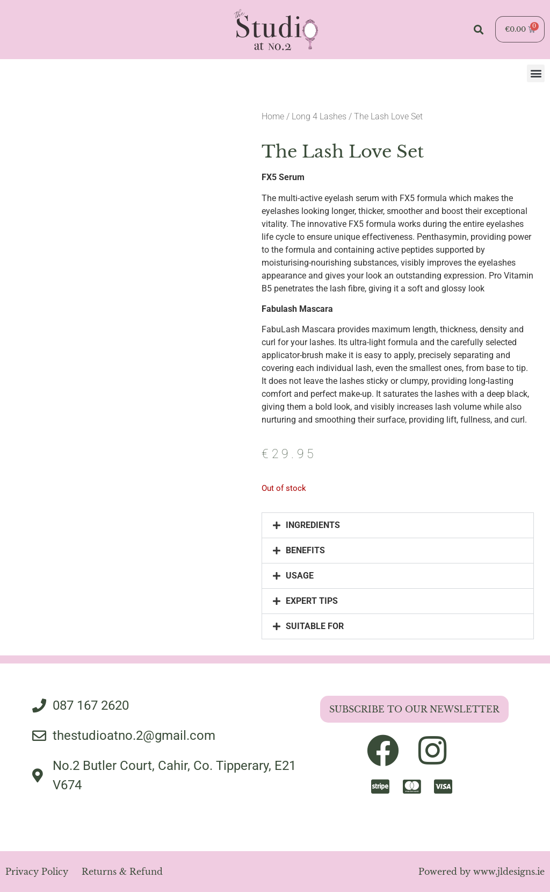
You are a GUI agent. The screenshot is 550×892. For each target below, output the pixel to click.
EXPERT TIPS (312, 601)
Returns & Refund (122, 871)
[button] (478, 29)
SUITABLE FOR (315, 626)
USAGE (300, 575)
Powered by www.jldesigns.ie (481, 871)
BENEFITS (305, 550)
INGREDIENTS (313, 525)
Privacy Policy (36, 871)
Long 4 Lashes (319, 116)
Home (273, 116)
